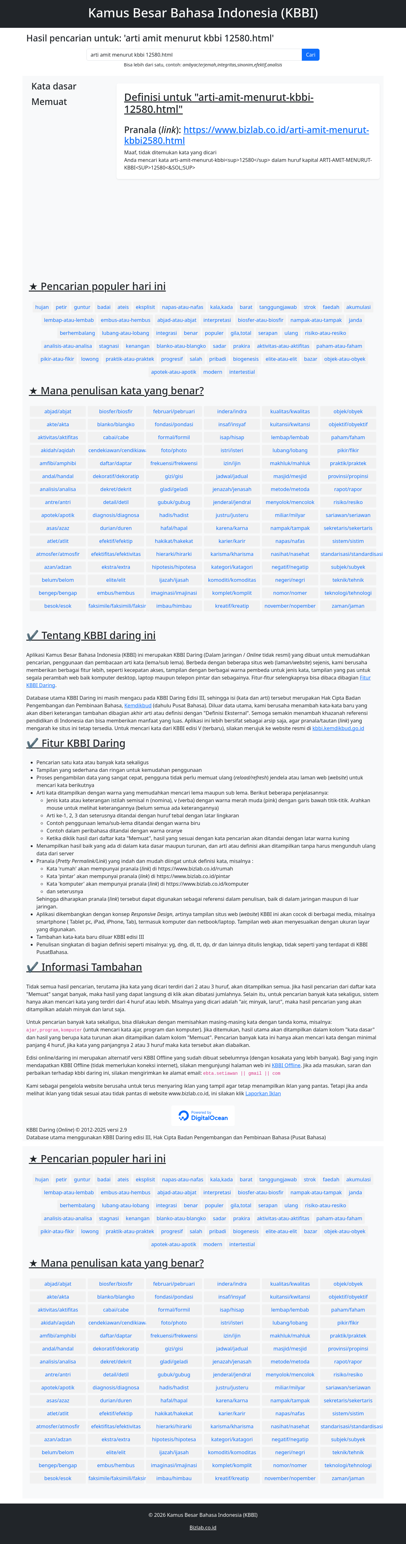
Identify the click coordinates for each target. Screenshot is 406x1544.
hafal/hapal (174, 528)
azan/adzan (58, 566)
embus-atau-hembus (125, 320)
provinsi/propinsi (348, 476)
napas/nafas (290, 541)
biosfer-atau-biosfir (260, 320)
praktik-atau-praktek (130, 358)
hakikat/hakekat (174, 541)
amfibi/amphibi (58, 463)
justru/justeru (232, 515)
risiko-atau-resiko (325, 332)
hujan (42, 307)
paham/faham (348, 437)
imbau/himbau (174, 605)
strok (310, 307)
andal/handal (57, 476)
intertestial (242, 371)
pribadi (217, 358)
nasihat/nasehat (290, 554)
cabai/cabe (116, 437)
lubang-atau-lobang (125, 332)
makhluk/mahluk (290, 463)
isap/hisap (232, 437)
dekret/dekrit (115, 489)
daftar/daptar (116, 463)
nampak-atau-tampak (316, 320)
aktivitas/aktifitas (58, 437)
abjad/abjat (57, 411)
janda (355, 320)
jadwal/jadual (232, 476)
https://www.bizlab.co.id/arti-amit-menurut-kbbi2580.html (246, 135)
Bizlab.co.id (203, 1527)
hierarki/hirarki (174, 554)
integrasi (166, 332)
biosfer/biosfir (116, 411)
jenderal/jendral (232, 502)
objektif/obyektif (348, 424)
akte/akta (58, 424)
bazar (310, 358)
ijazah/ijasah (174, 579)
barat (246, 307)
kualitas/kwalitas (290, 411)
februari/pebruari (174, 411)
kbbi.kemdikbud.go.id (338, 728)
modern (212, 371)
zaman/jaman (348, 605)
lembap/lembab (290, 437)
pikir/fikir (348, 450)
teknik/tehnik (348, 579)
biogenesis (246, 358)
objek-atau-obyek (344, 358)
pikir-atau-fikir (57, 358)
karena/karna (232, 528)
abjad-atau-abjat (176, 320)
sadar (219, 345)
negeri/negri (290, 579)
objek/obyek (348, 411)
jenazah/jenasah (232, 489)
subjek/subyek (348, 566)
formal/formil (174, 437)
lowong (89, 358)
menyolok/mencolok (290, 502)
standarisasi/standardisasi (348, 554)
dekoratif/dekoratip (116, 476)
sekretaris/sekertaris (348, 528)
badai (104, 307)
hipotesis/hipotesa (174, 566)
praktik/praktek (348, 463)
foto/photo (174, 450)
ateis (123, 307)
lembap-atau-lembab (69, 320)
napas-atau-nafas (182, 307)
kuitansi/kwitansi (290, 424)
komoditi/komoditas (232, 579)
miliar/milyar (290, 515)
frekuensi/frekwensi (174, 463)
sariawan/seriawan (348, 515)
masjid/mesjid (290, 476)
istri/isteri (232, 450)
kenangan (137, 345)
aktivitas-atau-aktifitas (283, 345)
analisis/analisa (58, 489)
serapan (268, 332)
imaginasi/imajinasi (174, 592)
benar (191, 332)
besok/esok (58, 605)
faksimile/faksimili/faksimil (116, 605)
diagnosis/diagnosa (116, 515)
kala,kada (221, 307)
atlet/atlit (57, 541)
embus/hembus (116, 592)
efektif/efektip (115, 541)
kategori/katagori (232, 566)
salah (196, 358)
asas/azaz (58, 528)
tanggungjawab (278, 307)
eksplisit (145, 307)
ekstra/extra (116, 566)
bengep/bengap (58, 592)
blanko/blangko (116, 424)
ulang (291, 332)
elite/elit (115, 579)
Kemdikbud (138, 705)
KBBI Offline (286, 1065)
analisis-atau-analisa (68, 345)
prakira (241, 345)
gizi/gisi (174, 476)
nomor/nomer (290, 592)
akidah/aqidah (58, 450)
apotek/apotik (57, 515)
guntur (82, 307)
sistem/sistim (348, 541)
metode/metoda (290, 489)
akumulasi (358, 307)
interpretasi (217, 320)
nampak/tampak (290, 528)
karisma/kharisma (232, 554)
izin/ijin (232, 463)
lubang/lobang (290, 450)
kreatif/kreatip (232, 605)
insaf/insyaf (231, 424)
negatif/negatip (290, 566)
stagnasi (109, 345)
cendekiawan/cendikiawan (116, 450)
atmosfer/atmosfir (57, 554)
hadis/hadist (174, 515)
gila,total (241, 332)
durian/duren (116, 528)
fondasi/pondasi (174, 424)
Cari (310, 54)
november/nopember (290, 605)
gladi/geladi (174, 489)
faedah (331, 307)
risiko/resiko (348, 502)
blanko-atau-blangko (181, 345)
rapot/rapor (348, 489)
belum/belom (58, 579)
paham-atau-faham (339, 345)
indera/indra (232, 411)
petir (61, 307)
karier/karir (232, 541)
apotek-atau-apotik (173, 371)
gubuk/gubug (174, 502)
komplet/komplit (232, 592)
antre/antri (58, 502)
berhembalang (77, 332)
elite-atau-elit (281, 358)
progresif (172, 358)
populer (214, 332)
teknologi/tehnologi (348, 592)
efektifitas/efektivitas (116, 554)
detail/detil (116, 502)
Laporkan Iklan (263, 1093)
